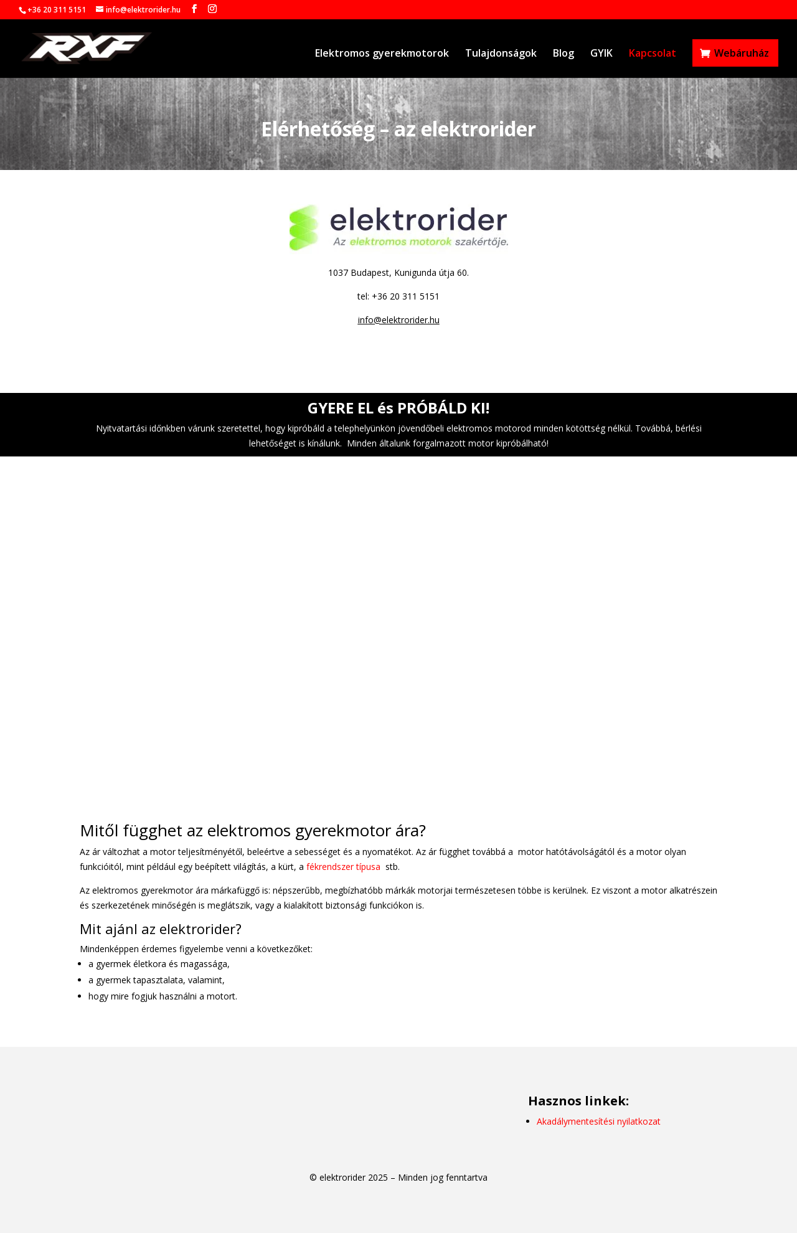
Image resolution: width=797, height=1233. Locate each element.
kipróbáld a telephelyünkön (341, 428)
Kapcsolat (652, 54)
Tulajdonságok (501, 54)
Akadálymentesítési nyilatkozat (599, 1121)
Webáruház (741, 53)
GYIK (601, 54)
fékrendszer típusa (343, 866)
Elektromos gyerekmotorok (382, 54)
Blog (563, 54)
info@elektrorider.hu (399, 320)
